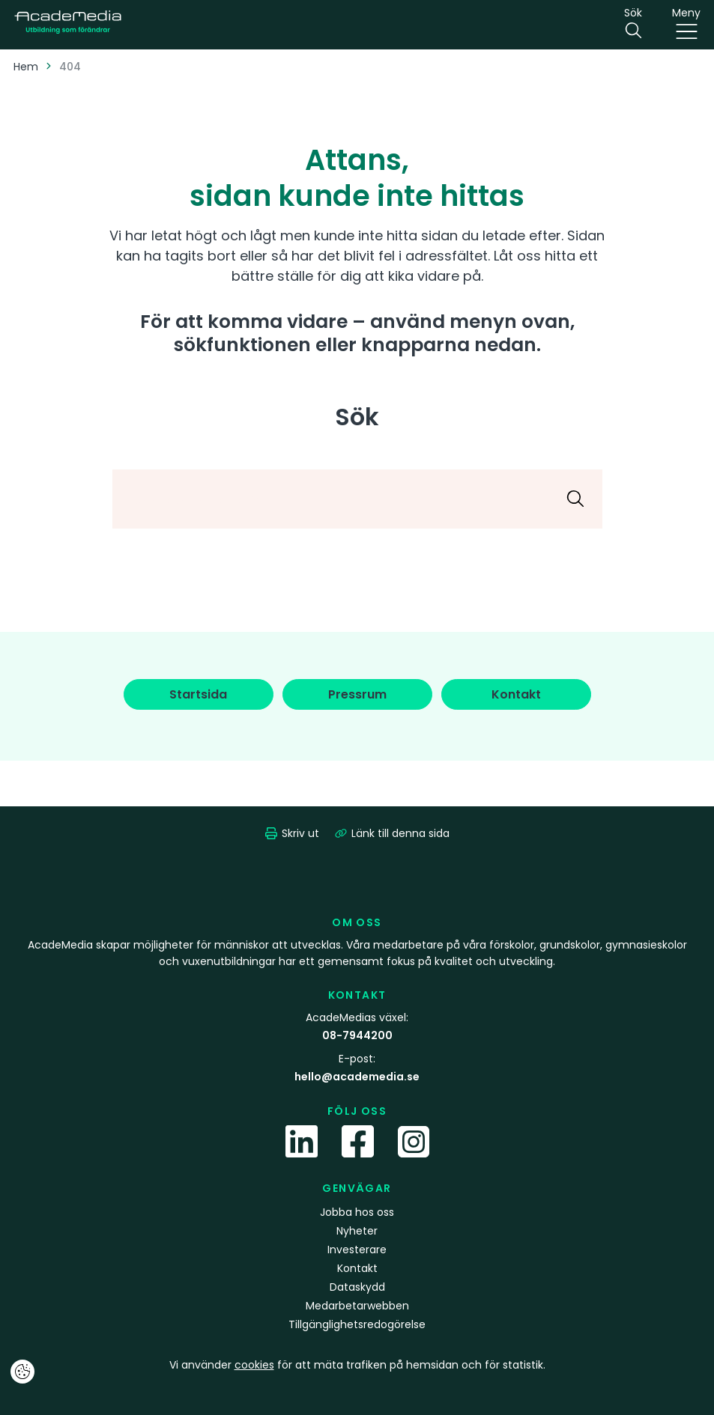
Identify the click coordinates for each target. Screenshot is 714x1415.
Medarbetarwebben (357, 1305)
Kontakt (357, 1268)
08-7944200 (357, 1035)
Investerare (357, 1249)
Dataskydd (357, 1286)
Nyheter (357, 1230)
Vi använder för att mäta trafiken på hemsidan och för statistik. (357, 1364)
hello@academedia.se (357, 1076)
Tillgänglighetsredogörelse (357, 1324)
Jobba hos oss (357, 1212)
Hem (25, 66)
